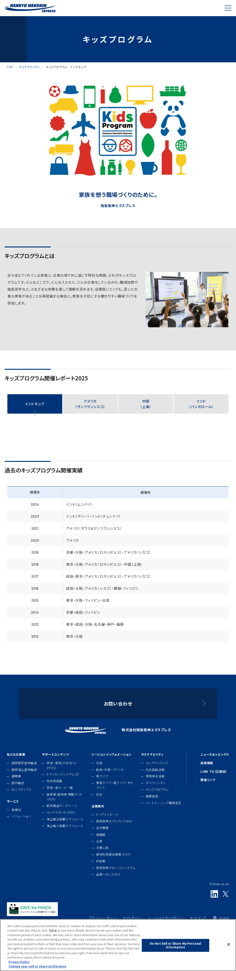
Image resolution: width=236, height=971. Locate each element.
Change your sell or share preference (37, 967)
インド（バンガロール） (201, 404)
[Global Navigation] (228, 8)
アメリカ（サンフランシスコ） (90, 404)
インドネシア (35, 403)
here (53, 931)
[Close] (229, 946)
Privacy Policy (19, 963)
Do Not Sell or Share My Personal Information (175, 947)
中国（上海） (145, 404)
